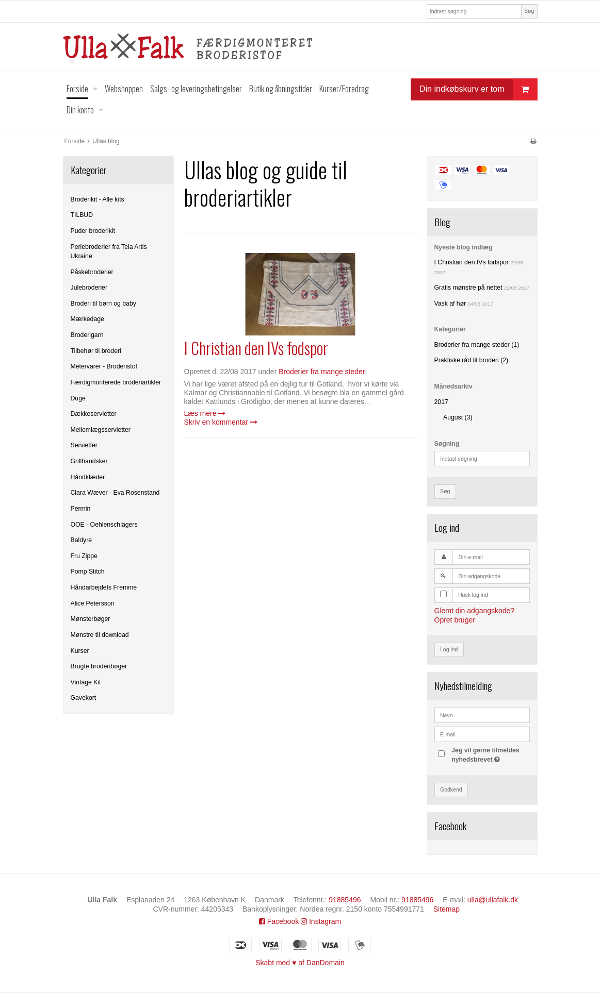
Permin (81, 508)
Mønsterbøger (90, 618)
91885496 (345, 900)
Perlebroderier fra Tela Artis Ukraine (109, 251)
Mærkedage (87, 319)
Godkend (451, 789)
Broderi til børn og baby (103, 303)
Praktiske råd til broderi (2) (471, 360)
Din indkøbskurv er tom (478, 89)
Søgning (447, 443)
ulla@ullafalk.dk (492, 900)
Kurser (80, 650)
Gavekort (83, 697)
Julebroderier (89, 287)
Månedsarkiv (453, 386)
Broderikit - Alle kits (97, 199)
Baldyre (81, 540)
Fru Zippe (84, 556)
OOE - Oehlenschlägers (104, 524)
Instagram (321, 921)
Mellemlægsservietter (101, 429)
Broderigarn (87, 335)
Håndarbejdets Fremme (104, 587)
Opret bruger (454, 620)
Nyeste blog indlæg (463, 247)
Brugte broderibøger (99, 666)
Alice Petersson (93, 603)
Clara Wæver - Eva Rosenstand (115, 492)
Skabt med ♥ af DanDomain (300, 962)
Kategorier (450, 329)
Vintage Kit (86, 682)
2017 (441, 402)
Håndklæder (88, 477)
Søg (529, 11)
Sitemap (446, 909)
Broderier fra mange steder (322, 371)
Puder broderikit (93, 230)
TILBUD (82, 214)
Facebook (279, 921)
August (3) (458, 417)
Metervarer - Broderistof (104, 366)
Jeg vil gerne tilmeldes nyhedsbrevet (489, 754)
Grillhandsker (89, 461)
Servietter (84, 445)
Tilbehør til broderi (96, 351)
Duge (78, 398)
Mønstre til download (100, 634)
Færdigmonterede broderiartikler (116, 382)
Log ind (449, 649)
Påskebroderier (92, 272)
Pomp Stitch (88, 571)
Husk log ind (473, 595)
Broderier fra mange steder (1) (477, 344)
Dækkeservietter (94, 413)
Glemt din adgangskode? (474, 611)
